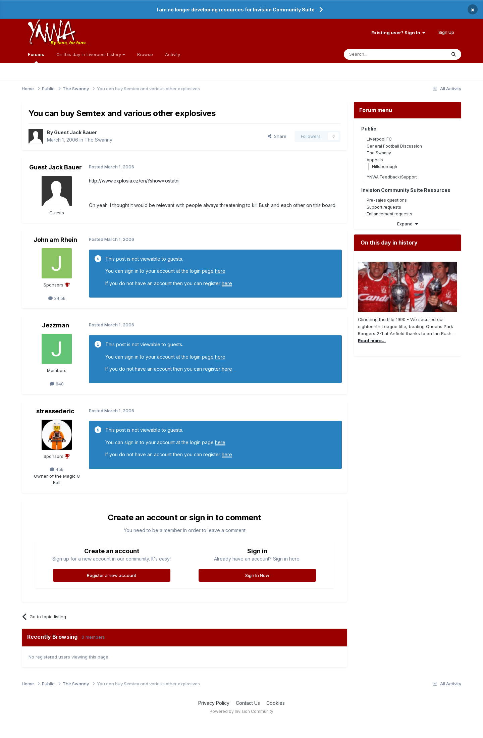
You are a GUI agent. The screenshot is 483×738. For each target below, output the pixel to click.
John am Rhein (55, 239)
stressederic (55, 411)
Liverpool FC (379, 139)
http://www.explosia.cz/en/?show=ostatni (134, 180)
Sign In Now (257, 575)
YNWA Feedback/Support (392, 176)
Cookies (275, 703)
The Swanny (98, 140)
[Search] (378, 54)
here (220, 271)
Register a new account (111, 575)
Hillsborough (384, 166)
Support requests (384, 207)
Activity (172, 54)
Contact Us (248, 703)
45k (56, 469)
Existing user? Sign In (398, 32)
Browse (145, 54)
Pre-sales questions (387, 200)
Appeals (375, 159)
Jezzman (55, 325)
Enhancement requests (389, 213)
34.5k (56, 298)
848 (57, 383)
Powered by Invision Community (241, 711)
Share (277, 136)
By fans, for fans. (68, 42)
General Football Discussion (394, 146)
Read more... (372, 340)
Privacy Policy (213, 703)
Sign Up (446, 32)
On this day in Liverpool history (90, 54)
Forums (36, 57)
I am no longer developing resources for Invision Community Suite (236, 9)
